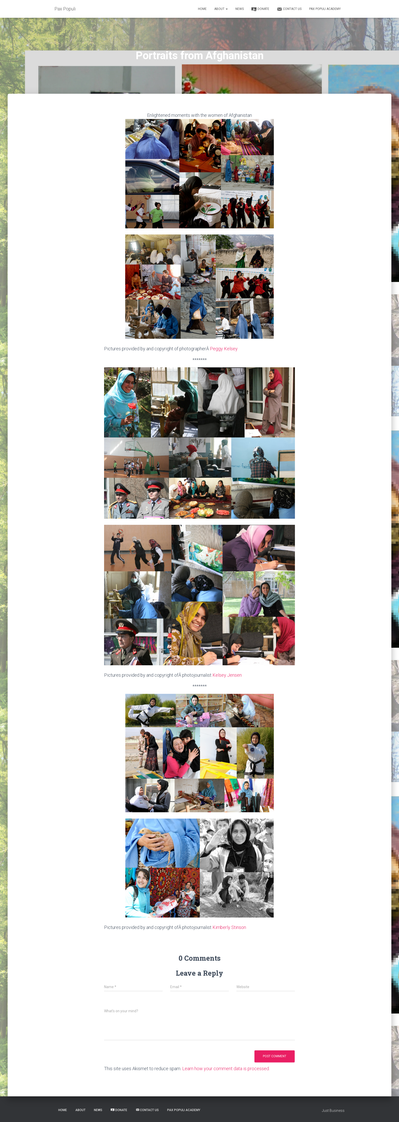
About (221, 9)
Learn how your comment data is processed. (226, 1068)
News (239, 9)
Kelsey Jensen (227, 675)
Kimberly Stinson (229, 927)
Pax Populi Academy (325, 9)
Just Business (333, 1111)
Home (202, 9)
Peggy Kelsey (224, 348)
